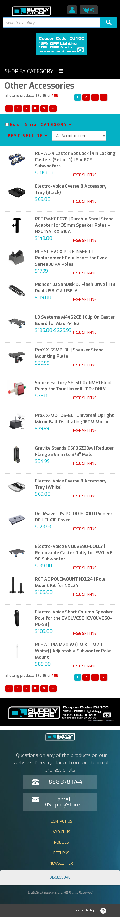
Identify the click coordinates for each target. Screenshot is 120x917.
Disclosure (60, 877)
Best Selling (25, 135)
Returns (61, 852)
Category (54, 124)
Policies (61, 842)
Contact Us (61, 821)
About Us (61, 831)
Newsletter (61, 863)
